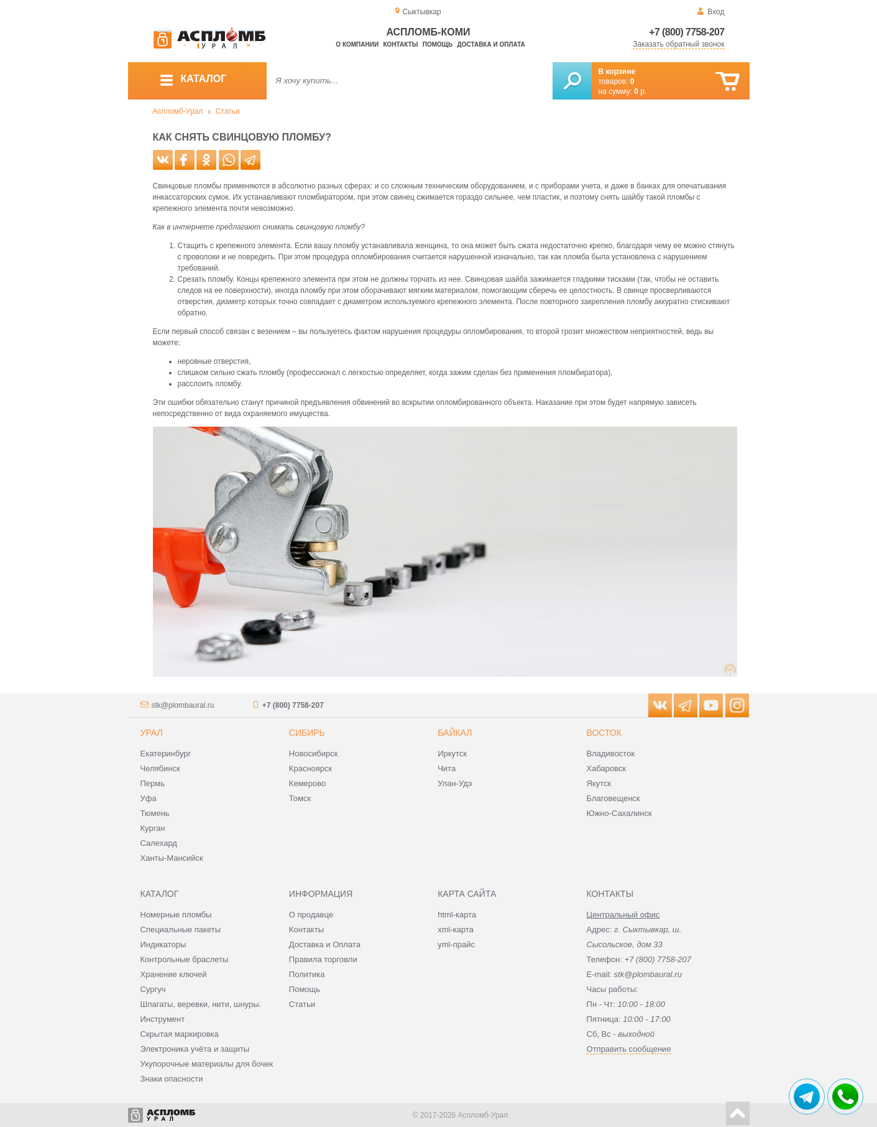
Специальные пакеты (180, 929)
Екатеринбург (165, 753)
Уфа (148, 798)
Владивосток (611, 753)
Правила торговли (323, 959)
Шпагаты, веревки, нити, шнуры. (201, 1004)
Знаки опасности (171, 1078)
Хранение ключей (173, 974)
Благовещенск (613, 798)
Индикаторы (163, 944)
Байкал (455, 733)
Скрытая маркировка (179, 1034)
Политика (307, 974)
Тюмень (155, 813)
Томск (300, 798)
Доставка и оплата (491, 44)
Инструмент (162, 1019)
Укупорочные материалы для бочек (206, 1064)
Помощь (437, 44)
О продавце (311, 914)
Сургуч (153, 989)
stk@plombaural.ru (183, 705)
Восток (604, 733)
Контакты (400, 44)
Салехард (158, 843)
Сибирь (307, 733)
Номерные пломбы (176, 914)
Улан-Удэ (455, 783)
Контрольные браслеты (184, 959)
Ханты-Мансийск (171, 858)
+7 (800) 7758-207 (686, 32)
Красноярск (310, 768)
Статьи (228, 111)
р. (640, 91)
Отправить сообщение (629, 1049)
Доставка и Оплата (324, 944)
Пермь (152, 783)
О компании (357, 44)
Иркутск (452, 753)
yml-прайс (456, 944)
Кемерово (307, 783)
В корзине (617, 71)
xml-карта (456, 929)
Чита (447, 768)
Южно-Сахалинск (619, 813)
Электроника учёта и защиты (195, 1049)
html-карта (457, 914)
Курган (152, 828)
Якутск (599, 783)
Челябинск (160, 768)
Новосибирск (313, 753)
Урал (151, 733)
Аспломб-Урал (178, 111)
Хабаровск (607, 768)
